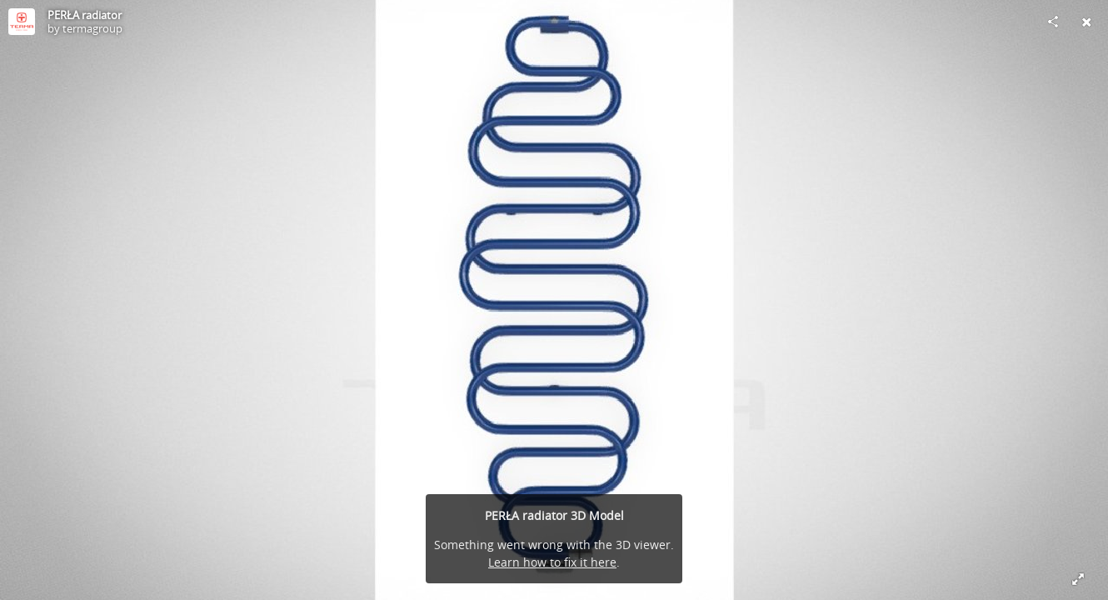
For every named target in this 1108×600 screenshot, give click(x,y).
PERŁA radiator (84, 15)
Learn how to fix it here (552, 562)
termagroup (92, 28)
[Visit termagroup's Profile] (21, 21)
